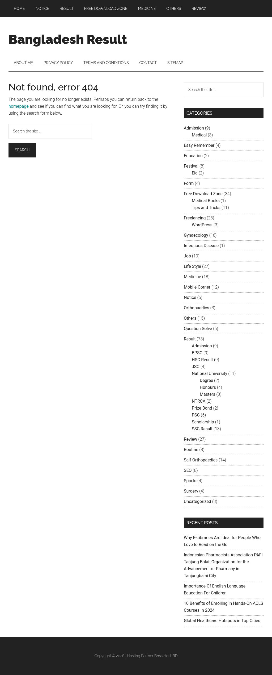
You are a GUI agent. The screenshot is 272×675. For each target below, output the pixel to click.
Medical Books (206, 200)
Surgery (191, 491)
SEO (188, 470)
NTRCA (198, 401)
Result (190, 338)
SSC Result (202, 428)
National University (209, 373)
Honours (208, 387)
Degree (206, 380)
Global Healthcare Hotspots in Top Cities (222, 620)
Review (190, 439)
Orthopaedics (196, 307)
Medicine (192, 276)
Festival (191, 166)
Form (189, 183)
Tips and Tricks (206, 207)
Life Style (192, 266)
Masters (207, 394)
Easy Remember (199, 145)
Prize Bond (202, 408)
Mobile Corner (197, 287)
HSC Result (202, 359)
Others (190, 318)
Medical (199, 135)
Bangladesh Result (67, 39)
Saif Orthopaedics (201, 459)
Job (187, 256)
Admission (194, 128)
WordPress (202, 224)
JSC (195, 366)
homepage (18, 106)
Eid (195, 173)
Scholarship (203, 421)
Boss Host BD (166, 656)
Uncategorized (197, 501)
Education (193, 155)
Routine (191, 449)
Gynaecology (196, 235)
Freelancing (195, 217)
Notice (190, 297)
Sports (190, 480)
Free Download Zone (203, 193)
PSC (196, 415)
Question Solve (198, 328)
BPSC (197, 352)
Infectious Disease (201, 245)
